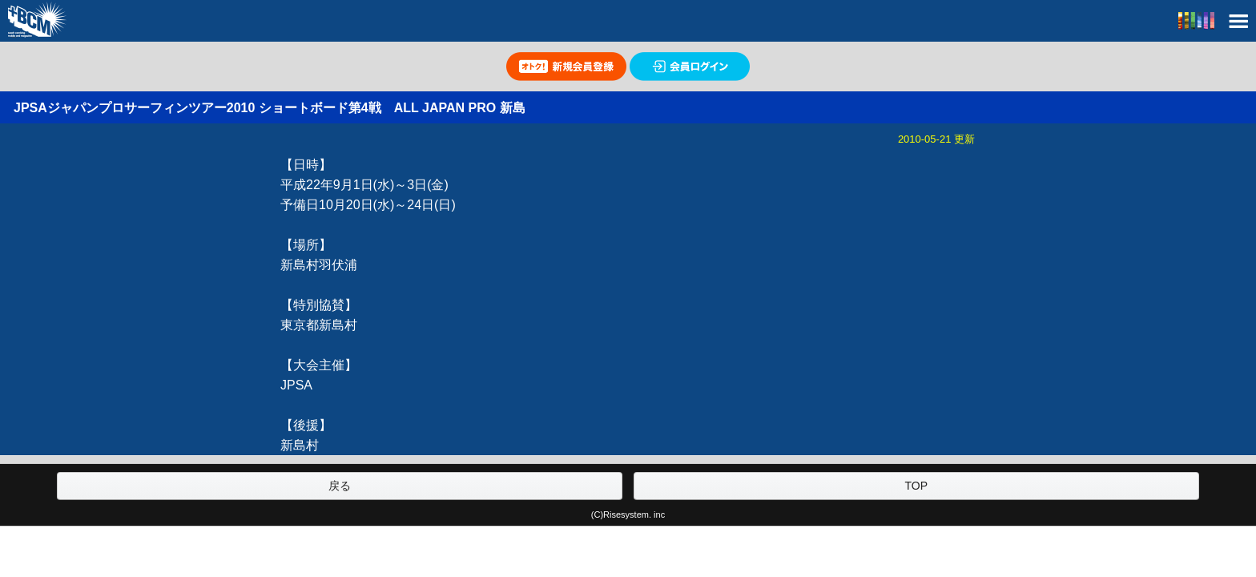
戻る (339, 485)
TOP (916, 485)
